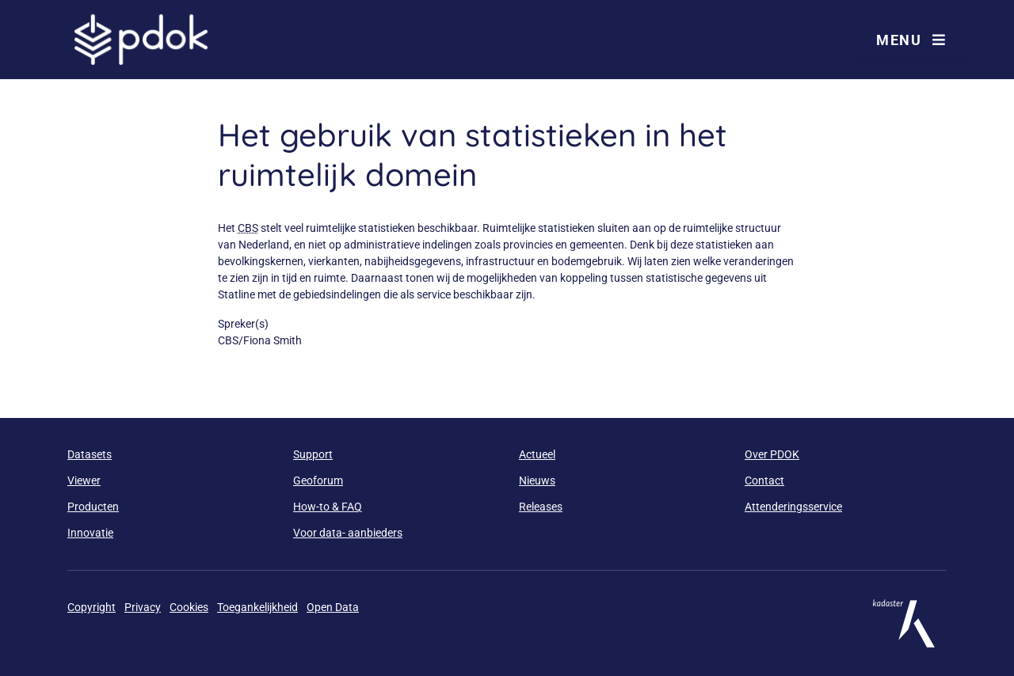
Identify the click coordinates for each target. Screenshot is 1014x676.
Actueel (537, 454)
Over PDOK (772, 454)
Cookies (189, 607)
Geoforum (318, 480)
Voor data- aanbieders (347, 532)
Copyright (91, 607)
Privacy (142, 607)
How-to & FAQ (327, 506)
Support (313, 454)
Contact (764, 480)
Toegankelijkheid (257, 607)
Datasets (89, 454)
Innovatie (90, 532)
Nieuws (537, 480)
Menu (911, 40)
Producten (93, 506)
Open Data (333, 607)
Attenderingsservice (793, 506)
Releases (540, 506)
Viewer (84, 480)
